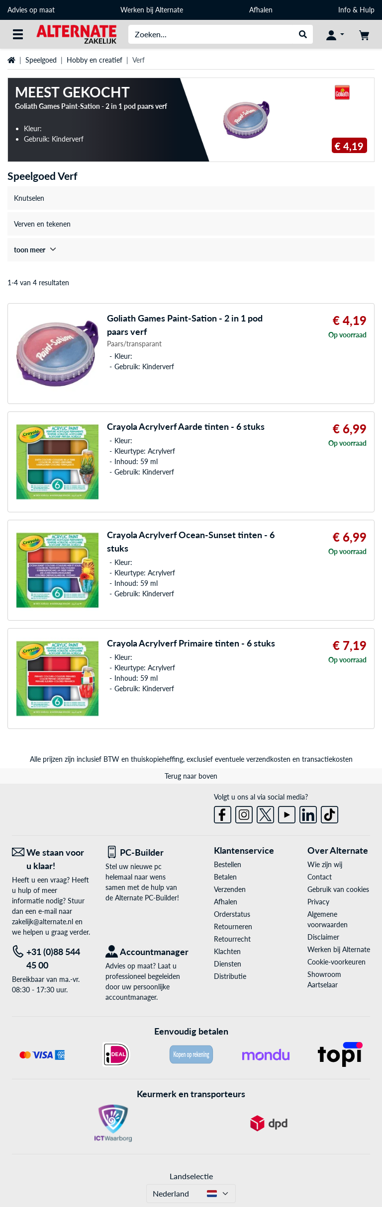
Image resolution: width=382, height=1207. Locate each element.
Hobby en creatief (94, 60)
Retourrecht (232, 939)
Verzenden (230, 889)
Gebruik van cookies (338, 889)
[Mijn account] (335, 34)
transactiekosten (327, 759)
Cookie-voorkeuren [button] (336, 962)
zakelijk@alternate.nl (42, 921)
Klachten (227, 951)
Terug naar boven (191, 776)
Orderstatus (232, 914)
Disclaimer (323, 937)
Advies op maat (31, 9)
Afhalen (261, 9)
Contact (319, 877)
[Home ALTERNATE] (76, 33)
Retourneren (233, 926)
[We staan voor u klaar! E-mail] (51, 859)
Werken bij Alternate (151, 9)
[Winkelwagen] (364, 34)
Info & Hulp (356, 9)
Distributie (230, 976)
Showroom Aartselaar (324, 979)
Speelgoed (41, 60)
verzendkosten (268, 759)
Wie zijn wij (324, 864)
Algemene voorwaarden (327, 919)
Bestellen (227, 864)
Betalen (225, 877)
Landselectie (191, 1176)
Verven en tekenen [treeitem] (42, 224)
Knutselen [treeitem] (29, 198)
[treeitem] (191, 249)
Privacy (318, 901)
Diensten (227, 964)
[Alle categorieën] (17, 34)
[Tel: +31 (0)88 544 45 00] (51, 958)
